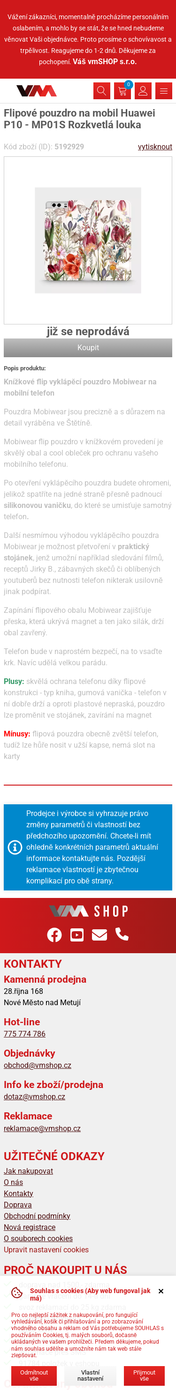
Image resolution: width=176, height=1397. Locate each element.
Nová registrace (29, 1227)
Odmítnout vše (34, 1375)
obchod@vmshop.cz (37, 1065)
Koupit (88, 347)
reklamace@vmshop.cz (42, 1128)
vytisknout (155, 146)
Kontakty (18, 1193)
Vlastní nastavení (90, 1375)
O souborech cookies (38, 1238)
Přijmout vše (144, 1375)
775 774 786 (25, 1033)
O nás (13, 1182)
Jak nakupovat (28, 1171)
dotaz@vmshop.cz (34, 1096)
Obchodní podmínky (37, 1216)
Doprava (18, 1204)
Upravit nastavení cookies (46, 1249)
